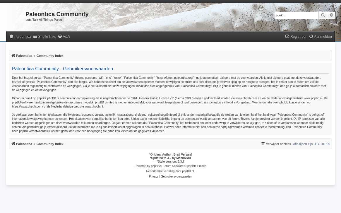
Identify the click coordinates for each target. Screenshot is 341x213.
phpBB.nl (188, 171)
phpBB (155, 166)
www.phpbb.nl (313, 98)
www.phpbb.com (246, 98)
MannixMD (184, 158)
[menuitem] (20, 37)
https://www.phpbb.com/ (27, 106)
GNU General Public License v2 (152, 98)
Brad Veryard (183, 154)
